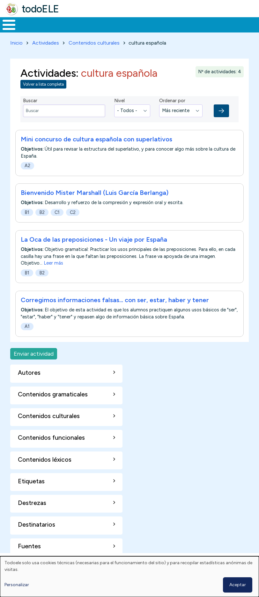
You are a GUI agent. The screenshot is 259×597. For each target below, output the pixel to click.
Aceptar (237, 584)
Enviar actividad (34, 359)
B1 (27, 218)
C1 (57, 218)
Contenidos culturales (94, 48)
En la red (141, 27)
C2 (73, 218)
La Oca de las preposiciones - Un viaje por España (94, 245)
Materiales (30, 27)
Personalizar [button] (16, 584)
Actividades (45, 48)
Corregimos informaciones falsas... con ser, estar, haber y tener (115, 305)
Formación (72, 27)
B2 (42, 218)
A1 (27, 332)
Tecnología (181, 27)
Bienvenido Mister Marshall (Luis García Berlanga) (94, 198)
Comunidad (224, 27)
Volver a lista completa (43, 89)
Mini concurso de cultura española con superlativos (96, 144)
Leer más (53, 268)
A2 (27, 171)
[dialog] (129, 576)
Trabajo (110, 27)
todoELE (40, 8)
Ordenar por (172, 106)
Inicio (5, 27)
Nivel (119, 106)
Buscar (252, 24)
